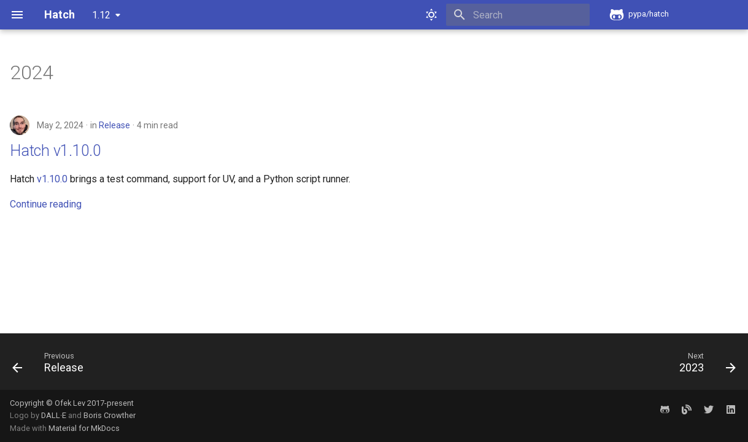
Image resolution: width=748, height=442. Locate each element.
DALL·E (54, 415)
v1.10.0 (52, 179)
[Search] (518, 15)
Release (114, 125)
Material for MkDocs (84, 428)
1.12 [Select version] (101, 15)
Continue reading (46, 204)
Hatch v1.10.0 (55, 151)
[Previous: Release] (51, 365)
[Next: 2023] (703, 365)
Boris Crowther (109, 415)
